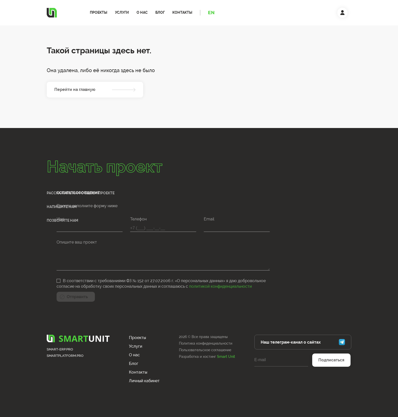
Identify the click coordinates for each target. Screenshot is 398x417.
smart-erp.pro (60, 349)
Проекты (98, 12)
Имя (23, 219)
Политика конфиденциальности (205, 343)
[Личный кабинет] (342, 13)
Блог (160, 12)
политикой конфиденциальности (183, 286)
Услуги (122, 12)
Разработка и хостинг (207, 357)
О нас (142, 12)
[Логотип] (52, 13)
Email (172, 219)
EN (211, 12)
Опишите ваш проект (40, 242)
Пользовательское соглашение (205, 350)
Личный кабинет (144, 380)
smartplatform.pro (65, 356)
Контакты (182, 12)
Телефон (101, 219)
